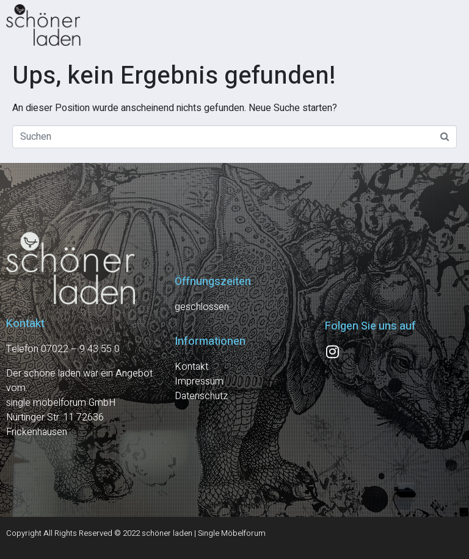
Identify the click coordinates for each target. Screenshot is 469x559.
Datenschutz (201, 396)
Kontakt (191, 366)
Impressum (199, 381)
